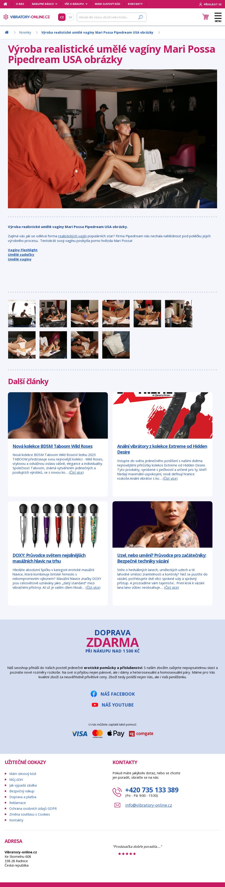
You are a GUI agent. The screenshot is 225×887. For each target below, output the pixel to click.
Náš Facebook (117, 694)
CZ (62, 17)
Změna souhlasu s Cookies (29, 814)
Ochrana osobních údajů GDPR (33, 808)
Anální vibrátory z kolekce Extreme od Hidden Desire (162, 449)
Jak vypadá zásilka (23, 785)
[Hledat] (111, 17)
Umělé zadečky (21, 254)
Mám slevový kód (107, 4)
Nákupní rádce (43, 4)
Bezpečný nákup (21, 791)
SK (70, 17)
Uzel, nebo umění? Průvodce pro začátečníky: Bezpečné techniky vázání (161, 558)
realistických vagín (72, 236)
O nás (20, 4)
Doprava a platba (22, 797)
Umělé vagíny (19, 259)
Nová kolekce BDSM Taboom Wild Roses (53, 446)
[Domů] (7, 4)
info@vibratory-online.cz (148, 805)
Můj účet (16, 779)
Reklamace (17, 802)
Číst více (76, 472)
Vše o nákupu (74, 4)
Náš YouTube (118, 705)
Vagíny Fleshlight (23, 249)
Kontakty (135, 4)
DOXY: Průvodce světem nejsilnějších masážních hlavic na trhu (49, 558)
